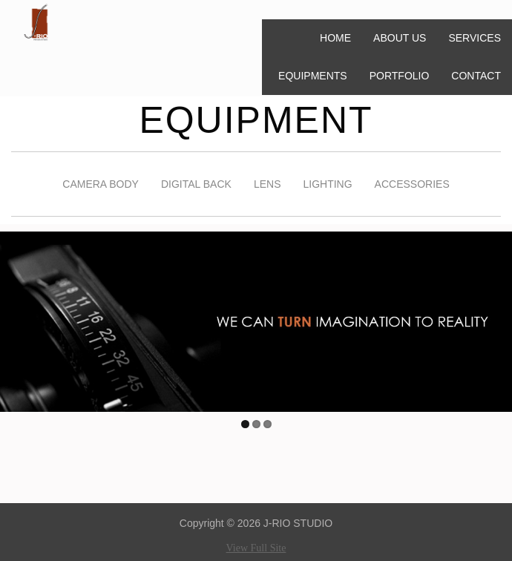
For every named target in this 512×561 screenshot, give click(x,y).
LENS (267, 184)
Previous (11, 318)
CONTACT (476, 76)
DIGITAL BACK (196, 184)
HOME (335, 38)
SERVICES (474, 38)
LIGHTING (327, 184)
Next (501, 318)
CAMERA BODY (100, 184)
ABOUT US (399, 38)
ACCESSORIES (412, 184)
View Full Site (256, 548)
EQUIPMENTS (312, 76)
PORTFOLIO (400, 76)
